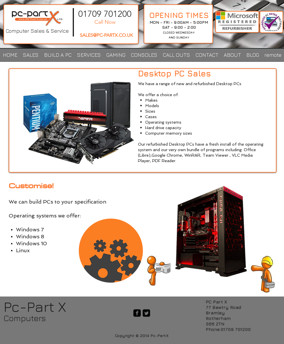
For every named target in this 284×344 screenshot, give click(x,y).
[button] (30, 55)
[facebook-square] (137, 313)
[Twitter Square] (146, 313)
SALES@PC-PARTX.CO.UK (106, 35)
